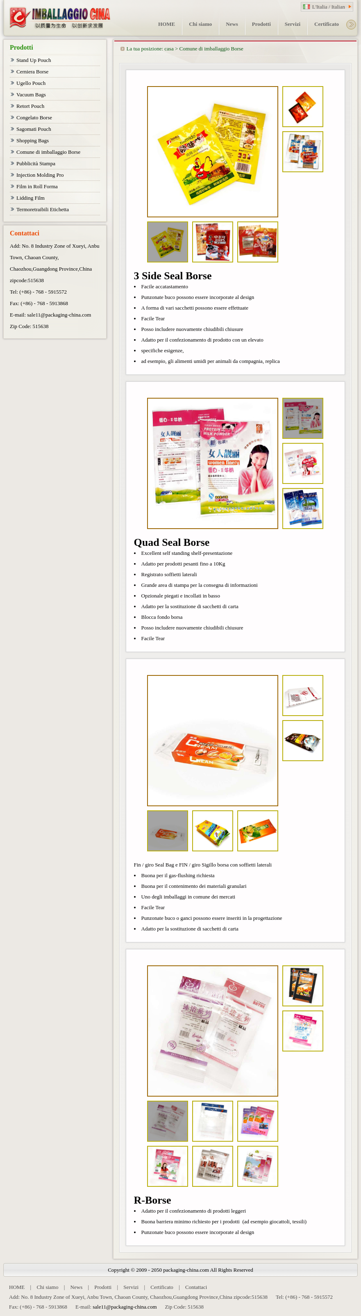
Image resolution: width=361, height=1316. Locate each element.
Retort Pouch (30, 106)
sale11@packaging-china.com (59, 315)
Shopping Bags (32, 140)
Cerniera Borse (32, 71)
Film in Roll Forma (37, 186)
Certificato (161, 1287)
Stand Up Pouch (33, 60)
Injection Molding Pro (40, 175)
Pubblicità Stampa (35, 163)
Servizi (130, 1287)
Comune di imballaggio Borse (211, 49)
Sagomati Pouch (33, 129)
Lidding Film (30, 198)
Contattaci (196, 1287)
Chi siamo (47, 1287)
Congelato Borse (34, 117)
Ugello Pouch (30, 83)
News (76, 1287)
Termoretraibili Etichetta (42, 209)
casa (168, 49)
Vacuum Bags (31, 94)
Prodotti (102, 1287)
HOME (17, 1287)
